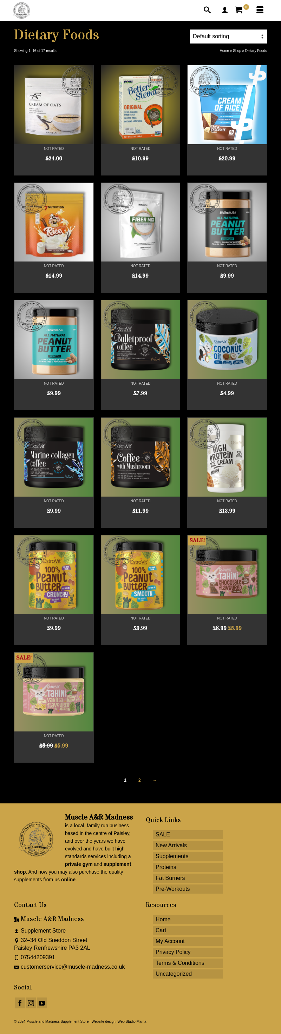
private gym (79, 864)
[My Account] (225, 10)
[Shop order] (228, 36)
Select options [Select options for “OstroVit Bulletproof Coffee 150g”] (140, 405)
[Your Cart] (242, 10)
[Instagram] (31, 1002)
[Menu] (260, 10)
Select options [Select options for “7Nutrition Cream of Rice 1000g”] (54, 287)
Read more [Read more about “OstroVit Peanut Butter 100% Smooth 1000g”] (140, 639)
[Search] (207, 10)
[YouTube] (42, 1002)
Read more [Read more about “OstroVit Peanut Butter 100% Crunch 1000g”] (54, 639)
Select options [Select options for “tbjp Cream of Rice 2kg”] (227, 170)
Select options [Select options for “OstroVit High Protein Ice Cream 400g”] (227, 522)
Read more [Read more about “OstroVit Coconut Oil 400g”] (227, 405)
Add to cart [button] (140, 170)
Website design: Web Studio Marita (119, 1021)
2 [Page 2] (139, 780)
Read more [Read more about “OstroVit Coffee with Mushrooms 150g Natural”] (140, 522)
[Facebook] (20, 1002)
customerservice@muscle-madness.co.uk (69, 967)
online (68, 879)
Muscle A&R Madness (99, 817)
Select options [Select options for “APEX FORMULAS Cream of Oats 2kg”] (54, 170)
